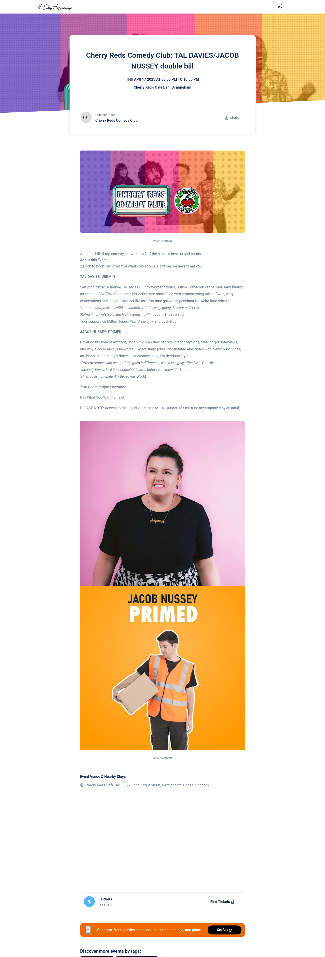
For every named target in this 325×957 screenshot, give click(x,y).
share (232, 117)
